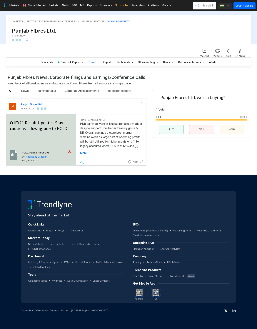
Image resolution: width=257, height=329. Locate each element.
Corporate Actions (190, 62)
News (92, 62)
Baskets (54, 5)
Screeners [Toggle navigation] (106, 5)
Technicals (124, 62)
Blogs (49, 230)
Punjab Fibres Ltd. (31, 104)
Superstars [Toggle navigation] (138, 5)
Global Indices (41, 267)
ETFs (67, 262)
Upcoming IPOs (182, 230)
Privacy (137, 262)
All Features (77, 230)
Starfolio (138, 276)
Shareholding (147, 62)
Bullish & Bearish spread (110, 262)
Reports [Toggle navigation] (92, 5)
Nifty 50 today (36, 244)
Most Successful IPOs (146, 235)
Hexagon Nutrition (143, 248)
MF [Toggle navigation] (82, 5)
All (10, 91)
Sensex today (58, 244)
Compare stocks (37, 280)
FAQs (61, 230)
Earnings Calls (47, 91)
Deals (167, 62)
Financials (47, 62)
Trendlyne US (182, 276)
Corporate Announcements (82, 91)
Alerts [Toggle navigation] (65, 5)
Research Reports (119, 91)
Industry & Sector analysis (43, 262)
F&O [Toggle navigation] (74, 5)
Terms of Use (154, 262)
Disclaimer (173, 262)
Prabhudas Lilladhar (36, 156)
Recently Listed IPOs (209, 230)
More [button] (166, 5)
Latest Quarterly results (85, 244)
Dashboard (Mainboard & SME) (150, 230)
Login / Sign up (244, 5)
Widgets (57, 280)
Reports (108, 62)
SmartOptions (156, 276)
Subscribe (121, 5)
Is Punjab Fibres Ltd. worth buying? (190, 97)
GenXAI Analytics (170, 248)
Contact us (34, 230)
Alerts (212, 62)
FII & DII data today (39, 248)
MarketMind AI (34, 5)
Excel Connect (101, 280)
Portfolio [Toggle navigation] (153, 5)
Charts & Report (69, 62)
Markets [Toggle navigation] (14, 5)
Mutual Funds (83, 262)
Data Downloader (77, 280)
